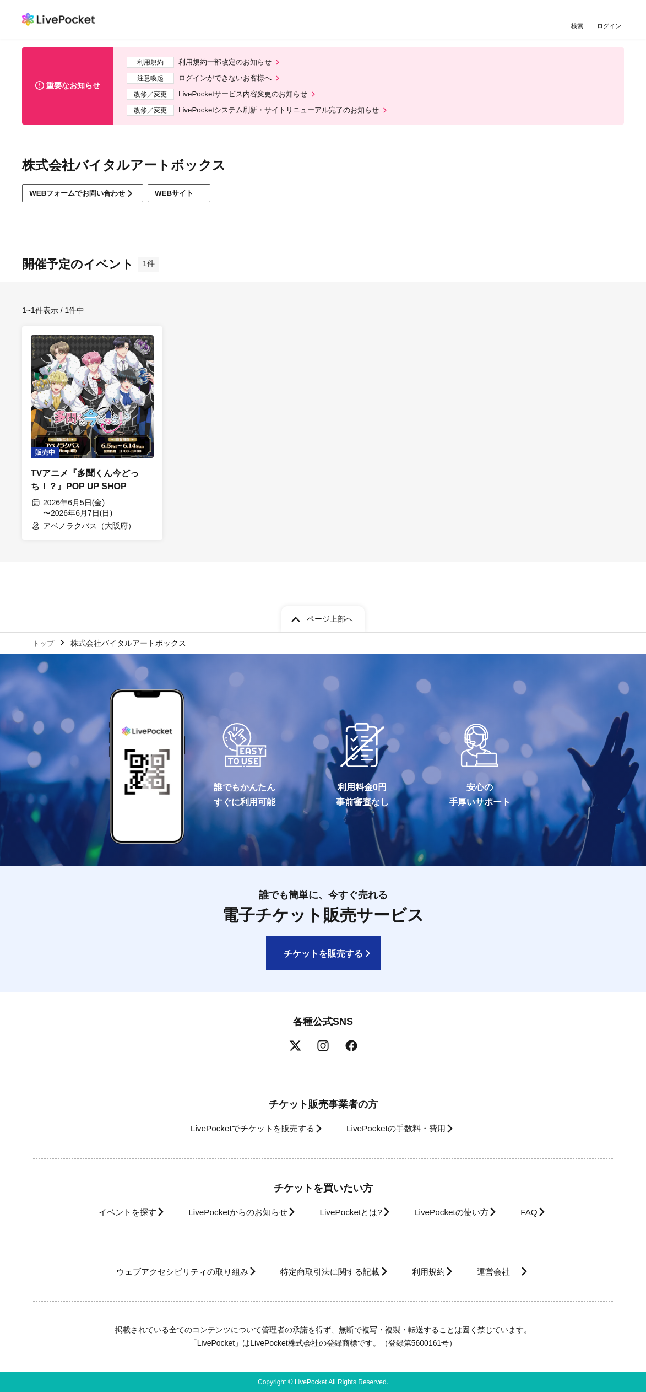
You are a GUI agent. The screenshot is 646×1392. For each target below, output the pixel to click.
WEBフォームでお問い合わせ (82, 199)
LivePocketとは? (350, 1212)
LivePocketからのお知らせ (228, 1212)
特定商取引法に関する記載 (326, 1271)
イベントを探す (107, 1212)
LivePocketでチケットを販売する (244, 1129)
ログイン (610, 26)
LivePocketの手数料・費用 (400, 1129)
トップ (44, 642)
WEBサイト (193, 199)
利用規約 (434, 1271)
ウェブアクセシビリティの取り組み (165, 1271)
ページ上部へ (330, 616)
